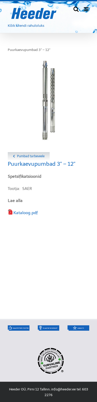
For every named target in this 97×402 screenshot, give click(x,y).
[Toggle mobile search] (76, 9)
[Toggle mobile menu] (86, 9)
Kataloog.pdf (25, 212)
